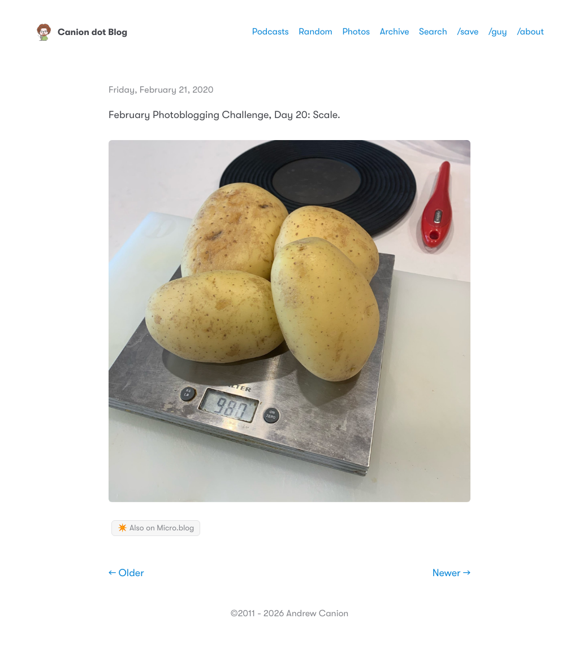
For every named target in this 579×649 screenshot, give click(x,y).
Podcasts (270, 32)
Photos (356, 32)
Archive (394, 32)
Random (315, 32)
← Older (126, 573)
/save (467, 32)
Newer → (451, 573)
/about (530, 32)
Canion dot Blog (81, 32)
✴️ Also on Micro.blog (156, 528)
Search (433, 32)
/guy (498, 32)
